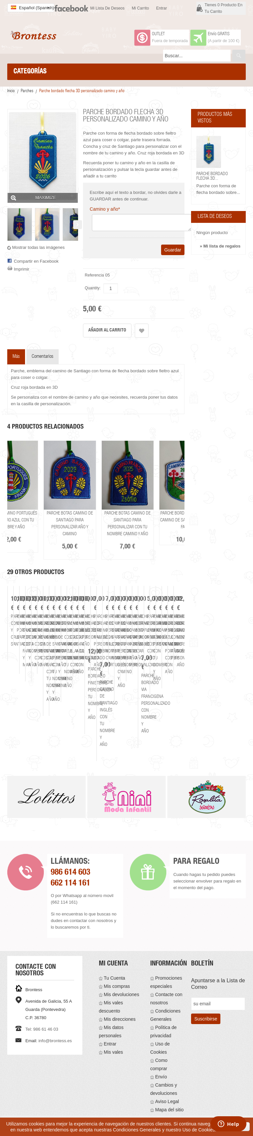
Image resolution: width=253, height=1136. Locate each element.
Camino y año (105, 209)
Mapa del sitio (169, 1091)
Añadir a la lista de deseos (142, 331)
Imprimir (21, 269)
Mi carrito (140, 8)
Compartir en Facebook (36, 261)
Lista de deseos (215, 217)
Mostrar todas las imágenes (38, 247)
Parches (27, 91)
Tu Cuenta (114, 960)
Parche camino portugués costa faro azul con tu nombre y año (34, 520)
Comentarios (42, 356)
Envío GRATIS (219, 34)
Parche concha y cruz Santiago (53, 720)
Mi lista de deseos (107, 8)
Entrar (161, 8)
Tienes (223, 8)
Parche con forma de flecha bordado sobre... (218, 189)
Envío (161, 1058)
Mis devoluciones (121, 976)
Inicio (11, 91)
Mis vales (113, 1034)
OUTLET (158, 34)
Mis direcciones (119, 1001)
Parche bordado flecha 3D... (212, 176)
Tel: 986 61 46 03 (41, 1011)
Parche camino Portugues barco (150, 720)
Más (16, 356)
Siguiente (77, 224)
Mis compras (117, 968)
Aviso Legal (167, 1083)
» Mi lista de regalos (220, 246)
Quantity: (92, 288)
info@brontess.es (55, 1022)
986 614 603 (70, 855)
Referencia (94, 275)
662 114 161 (70, 865)
